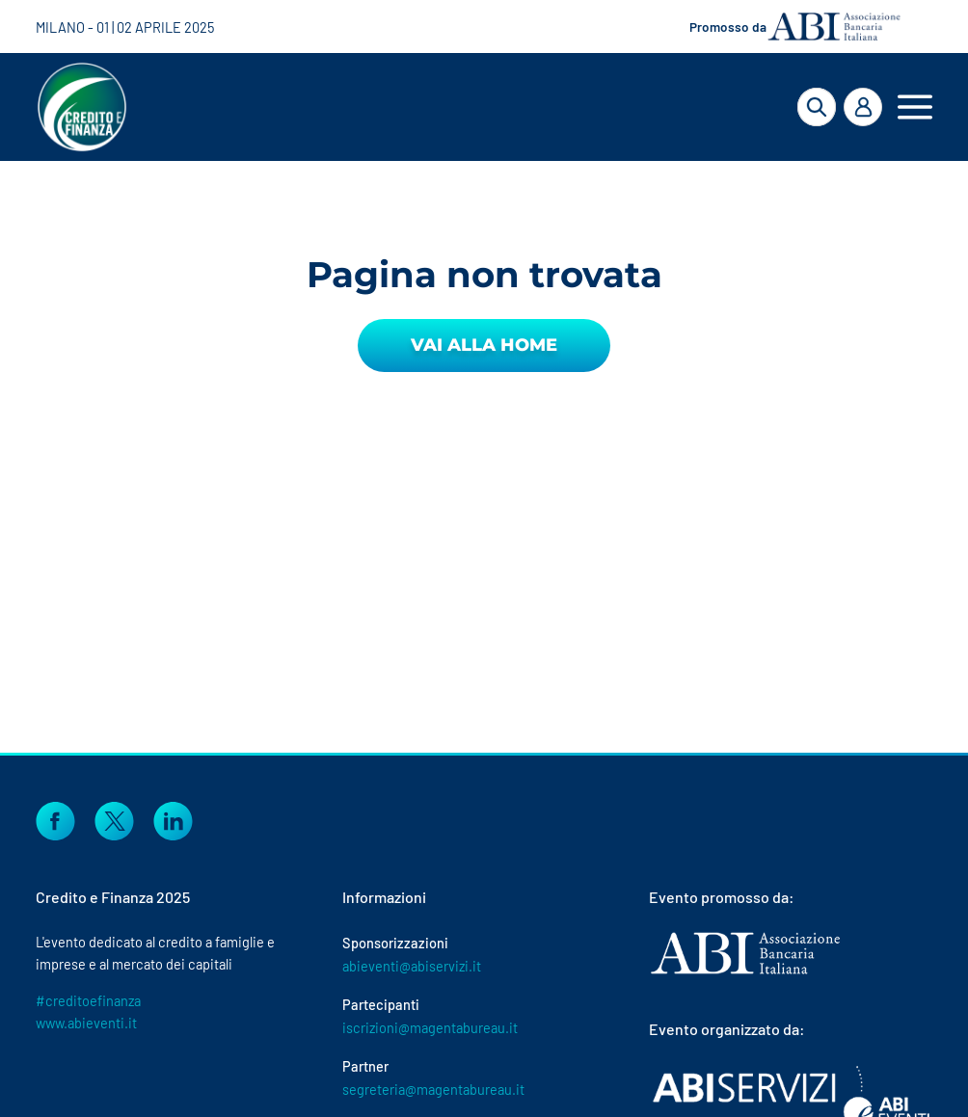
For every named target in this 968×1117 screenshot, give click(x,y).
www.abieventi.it (86, 1022)
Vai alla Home (484, 345)
